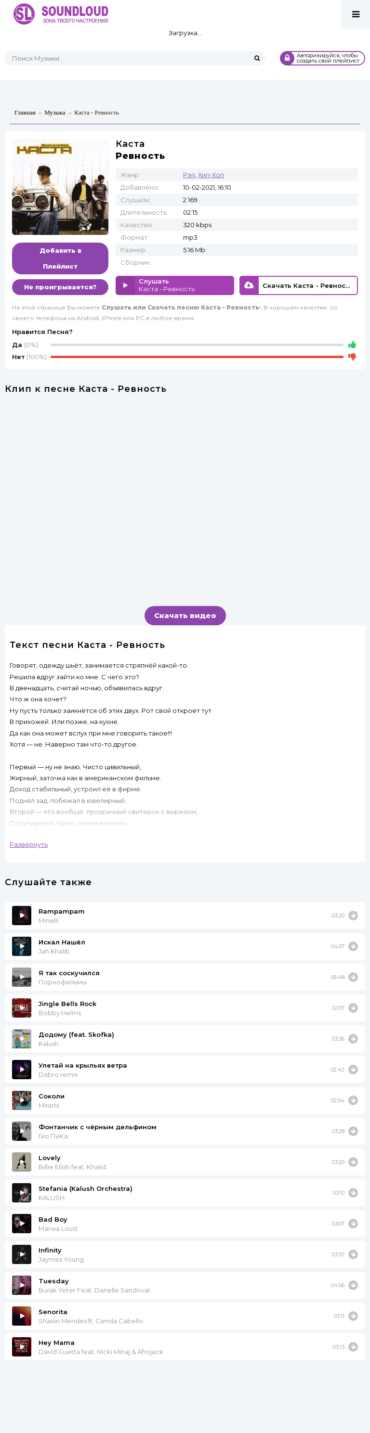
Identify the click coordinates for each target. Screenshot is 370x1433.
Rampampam (62, 911)
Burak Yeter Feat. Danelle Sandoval (94, 1290)
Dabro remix (58, 1074)
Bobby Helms (60, 1013)
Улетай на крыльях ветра (83, 1065)
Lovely (50, 1158)
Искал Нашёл (62, 942)
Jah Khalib (54, 951)
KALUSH (52, 1197)
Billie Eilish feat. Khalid (72, 1167)
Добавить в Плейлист (60, 258)
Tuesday (54, 1281)
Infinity (50, 1250)
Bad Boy (53, 1219)
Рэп (189, 175)
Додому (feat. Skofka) (76, 1034)
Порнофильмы (63, 982)
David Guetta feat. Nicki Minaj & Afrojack (101, 1352)
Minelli (48, 920)
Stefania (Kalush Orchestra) (85, 1188)
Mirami (49, 1105)
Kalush (49, 1043)
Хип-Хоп (211, 175)
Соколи (52, 1096)
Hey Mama (57, 1342)
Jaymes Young (61, 1259)
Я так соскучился (69, 973)
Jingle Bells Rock (67, 1003)
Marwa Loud (58, 1228)
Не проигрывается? (60, 287)
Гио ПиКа (53, 1136)
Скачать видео (185, 615)
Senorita (53, 1312)
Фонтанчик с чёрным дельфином (98, 1127)
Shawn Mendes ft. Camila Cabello (91, 1321)
